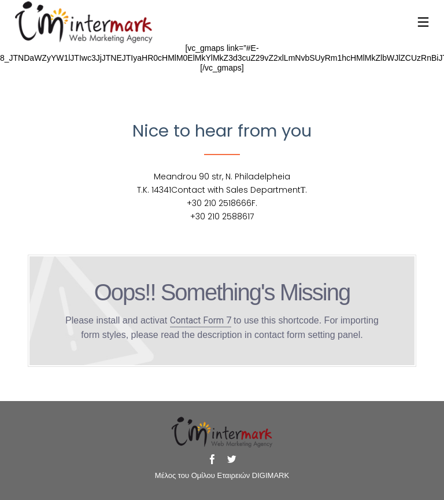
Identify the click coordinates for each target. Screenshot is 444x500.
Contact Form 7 (200, 320)
